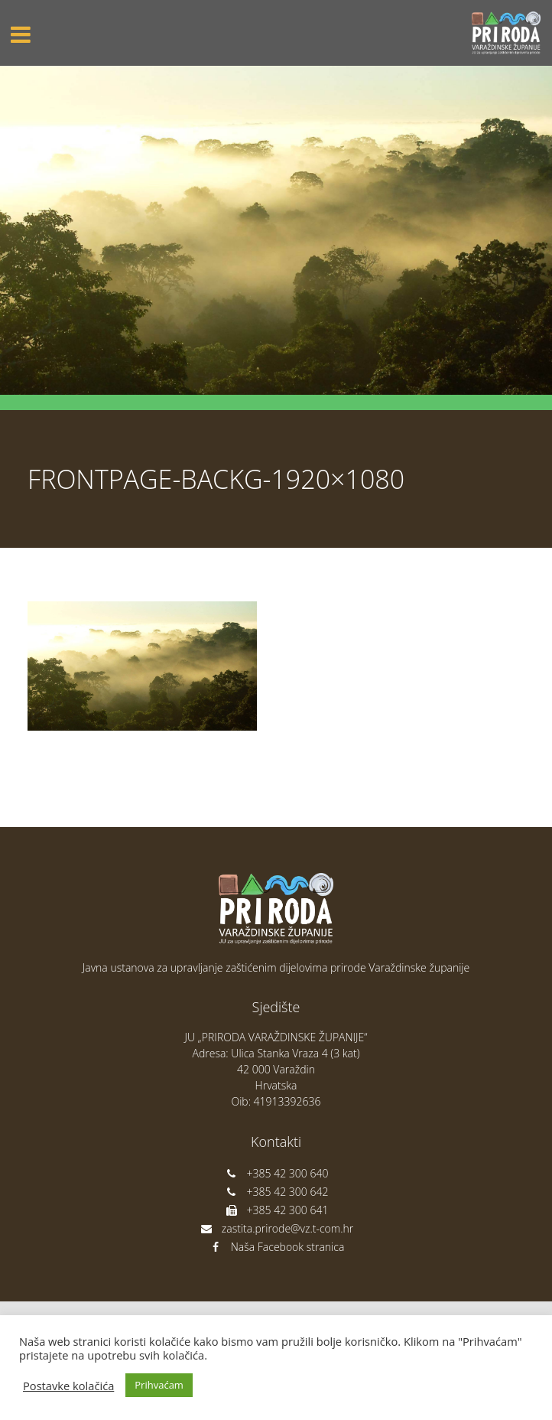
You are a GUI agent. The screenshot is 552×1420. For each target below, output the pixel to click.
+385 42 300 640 (276, 1173)
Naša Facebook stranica (276, 1246)
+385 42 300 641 (276, 1210)
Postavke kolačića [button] (68, 1385)
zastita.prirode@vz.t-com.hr (276, 1228)
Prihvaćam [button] (159, 1385)
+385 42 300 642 (276, 1191)
